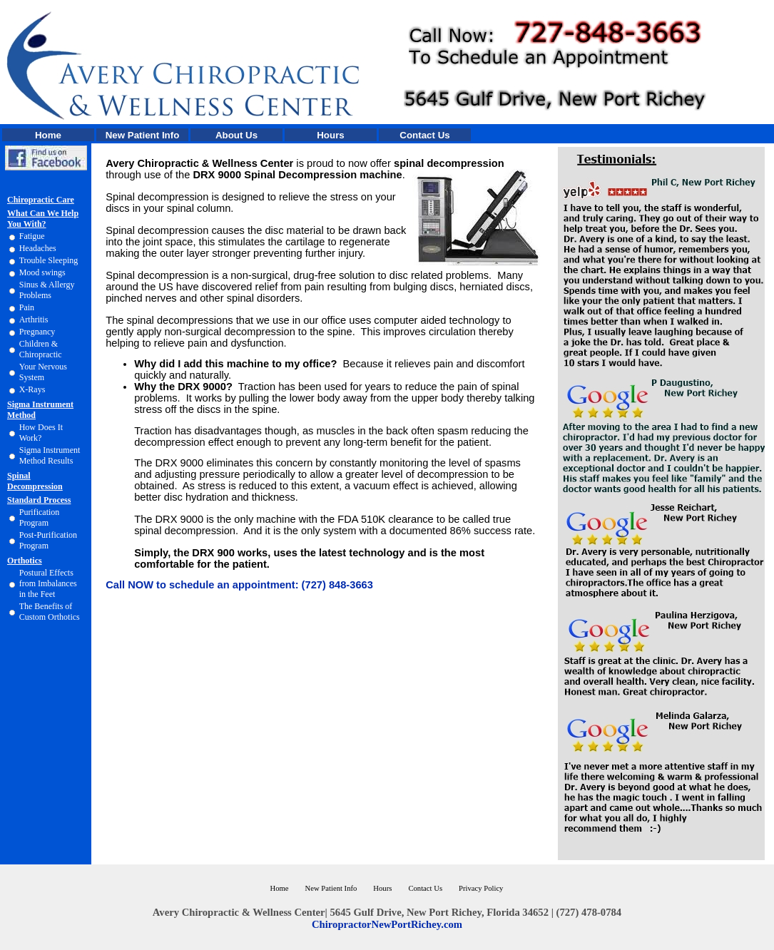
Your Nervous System (43, 372)
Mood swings (42, 272)
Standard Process (39, 500)
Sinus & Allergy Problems (47, 290)
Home (48, 135)
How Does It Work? (41, 432)
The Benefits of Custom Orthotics (49, 611)
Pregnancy (37, 332)
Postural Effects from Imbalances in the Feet (48, 583)
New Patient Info (143, 135)
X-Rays (32, 389)
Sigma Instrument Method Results (50, 455)
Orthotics (24, 561)
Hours (331, 135)
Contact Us (424, 135)
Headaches (37, 248)
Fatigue (32, 236)
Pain (26, 307)
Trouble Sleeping (48, 260)
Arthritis (34, 320)
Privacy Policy (481, 888)
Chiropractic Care (40, 200)
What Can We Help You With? (42, 218)
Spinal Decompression (35, 481)
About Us (236, 135)
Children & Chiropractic (40, 349)
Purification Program (39, 517)
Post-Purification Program (48, 540)
